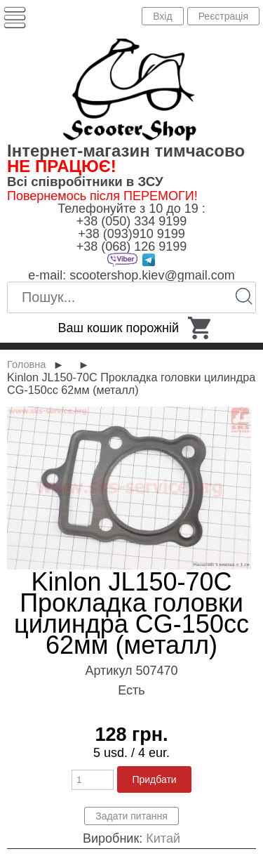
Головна (26, 364)
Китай (163, 838)
